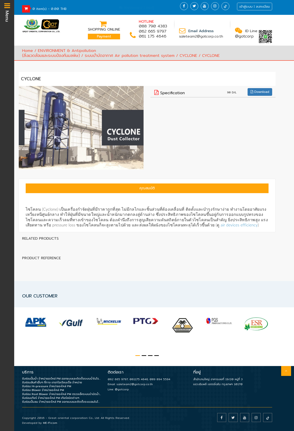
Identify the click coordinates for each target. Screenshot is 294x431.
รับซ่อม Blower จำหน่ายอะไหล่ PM (43, 390)
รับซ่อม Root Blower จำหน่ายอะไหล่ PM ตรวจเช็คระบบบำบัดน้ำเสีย (61, 394)
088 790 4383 (153, 26)
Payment (104, 36)
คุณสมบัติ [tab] (147, 188)
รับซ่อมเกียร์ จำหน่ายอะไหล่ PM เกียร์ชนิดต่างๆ (50, 398)
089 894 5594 (160, 379)
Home (27, 50)
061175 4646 (139, 379)
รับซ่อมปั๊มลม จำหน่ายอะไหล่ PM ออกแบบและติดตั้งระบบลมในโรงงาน (61, 402)
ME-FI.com (50, 422)
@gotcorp (244, 36)
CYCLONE (188, 55)
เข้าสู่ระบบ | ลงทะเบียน (254, 6)
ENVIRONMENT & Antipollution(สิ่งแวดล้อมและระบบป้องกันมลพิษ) (59, 52)
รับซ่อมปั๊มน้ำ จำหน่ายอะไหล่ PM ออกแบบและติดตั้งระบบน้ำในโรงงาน (61, 379)
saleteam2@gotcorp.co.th (201, 36)
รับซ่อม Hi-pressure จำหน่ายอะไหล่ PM (46, 386)
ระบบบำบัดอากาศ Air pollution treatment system (130, 55)
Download (260, 91)
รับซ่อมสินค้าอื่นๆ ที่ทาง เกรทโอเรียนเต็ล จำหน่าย (52, 382)
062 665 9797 (152, 31)
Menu (7, 12)
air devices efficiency (239, 224)
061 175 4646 (152, 36)
